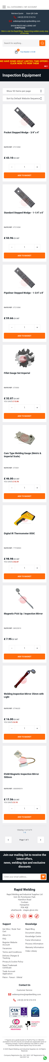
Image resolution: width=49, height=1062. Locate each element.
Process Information (34, 944)
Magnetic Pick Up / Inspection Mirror (23, 613)
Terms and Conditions (12, 952)
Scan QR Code (32, 13)
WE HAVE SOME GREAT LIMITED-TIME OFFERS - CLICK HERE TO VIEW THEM (24, 62)
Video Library (31, 951)
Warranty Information (34, 947)
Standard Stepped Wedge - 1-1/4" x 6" (24, 212)
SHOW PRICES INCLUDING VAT (23, 26)
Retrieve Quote (17, 13)
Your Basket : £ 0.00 (27, 52)
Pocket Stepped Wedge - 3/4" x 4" (21, 132)
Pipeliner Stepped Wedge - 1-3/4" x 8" (24, 292)
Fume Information (33, 940)
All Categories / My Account (19, 7)
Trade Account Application (8, 972)
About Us (6, 935)
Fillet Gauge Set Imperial (17, 373)
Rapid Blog (30, 929)
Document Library (33, 933)
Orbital (19, 977)
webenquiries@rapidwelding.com (26, 21)
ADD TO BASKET (24, 175)
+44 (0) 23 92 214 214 (26, 17)
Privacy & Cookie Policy (12, 962)
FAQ (4, 939)
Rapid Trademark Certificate (9, 966)
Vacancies (7, 948)
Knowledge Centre (33, 936)
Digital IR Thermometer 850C (19, 533)
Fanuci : (12, 977)
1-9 (24, 832)
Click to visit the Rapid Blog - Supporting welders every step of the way (24, 32)
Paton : (5, 977)
